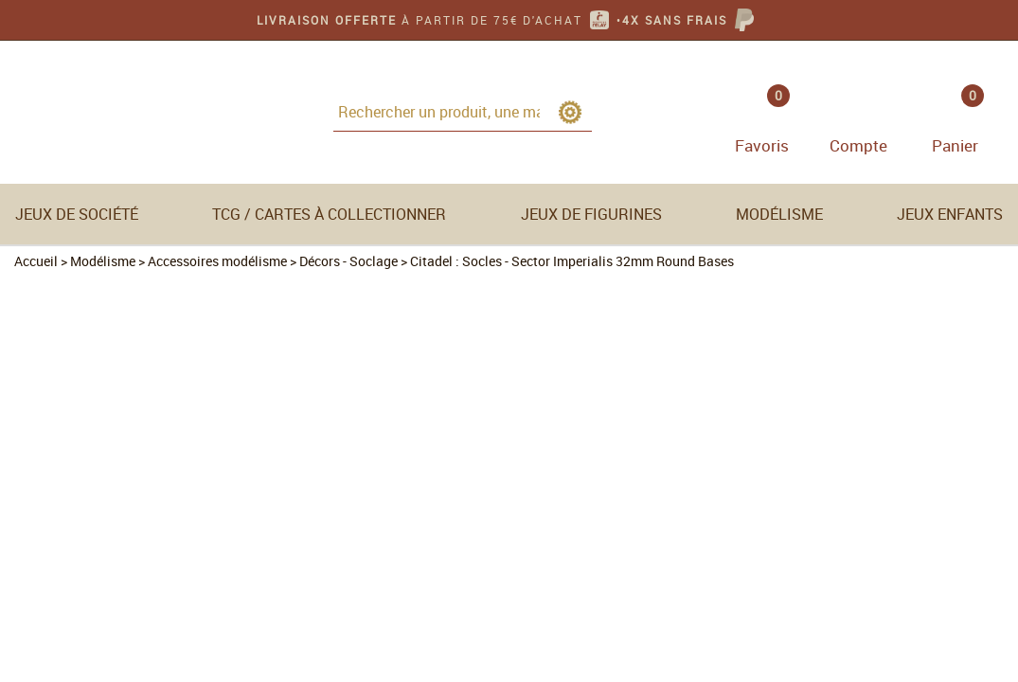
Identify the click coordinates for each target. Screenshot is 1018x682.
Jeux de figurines (591, 214)
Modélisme (779, 214)
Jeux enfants (950, 214)
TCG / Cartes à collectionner (329, 214)
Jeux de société (76, 214)
